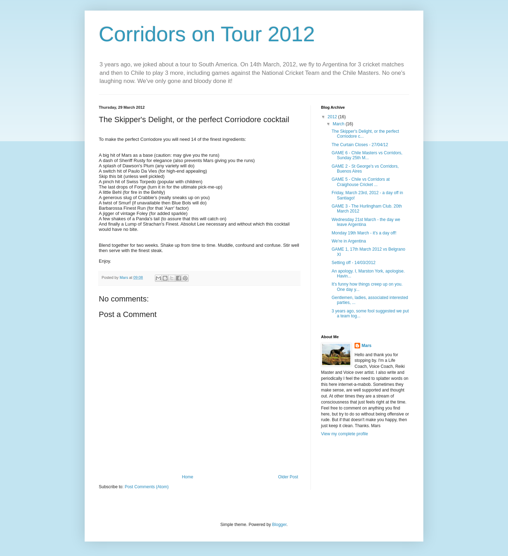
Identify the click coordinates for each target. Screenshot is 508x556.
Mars (366, 345)
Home (187, 476)
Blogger (279, 524)
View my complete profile (344, 433)
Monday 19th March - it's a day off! (364, 233)
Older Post (288, 476)
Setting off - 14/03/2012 (354, 262)
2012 (333, 116)
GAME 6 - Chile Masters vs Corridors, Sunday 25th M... (367, 155)
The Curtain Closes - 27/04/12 (360, 144)
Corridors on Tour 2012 (207, 34)
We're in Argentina (349, 241)
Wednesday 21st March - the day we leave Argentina (366, 222)
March (339, 123)
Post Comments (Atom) (147, 486)
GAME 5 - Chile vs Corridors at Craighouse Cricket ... (361, 182)
